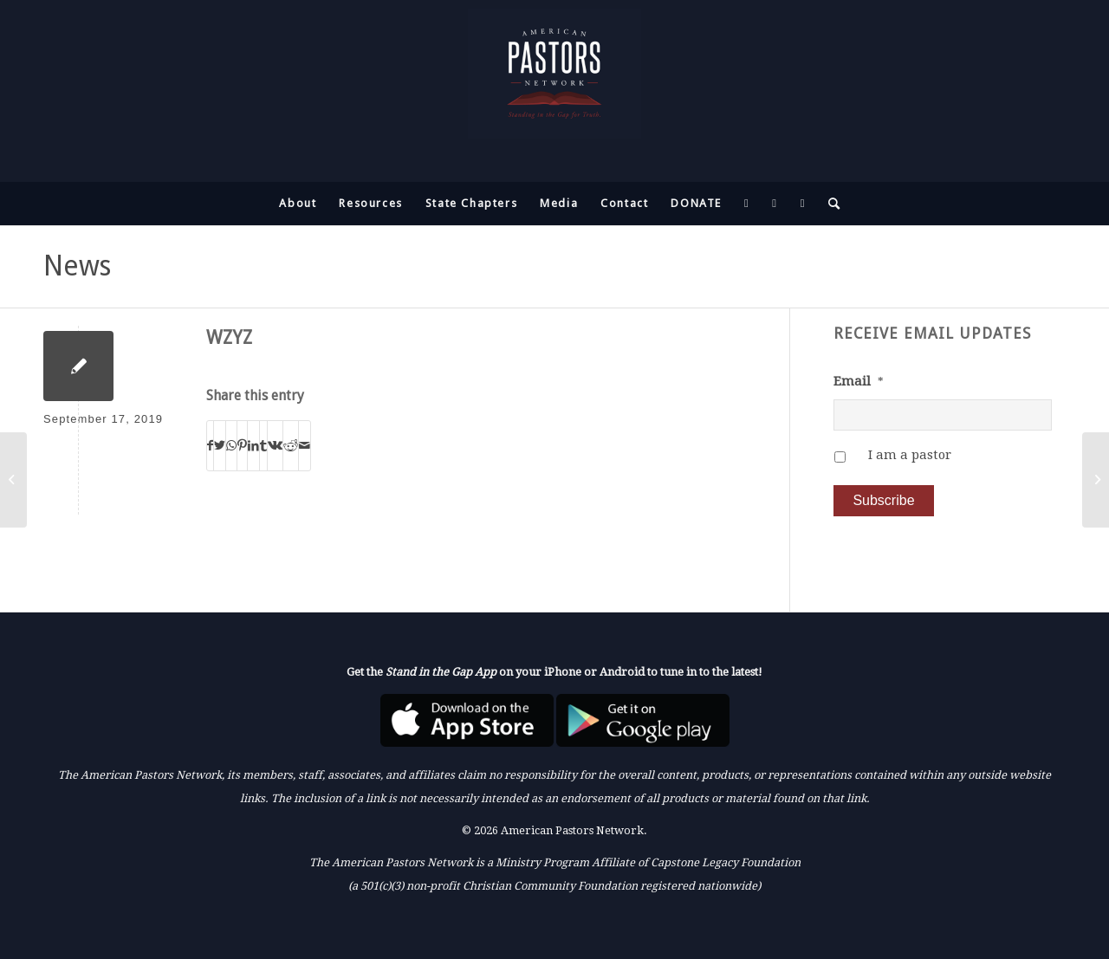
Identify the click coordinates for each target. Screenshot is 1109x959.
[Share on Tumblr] (263, 445)
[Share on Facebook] (210, 445)
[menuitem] (298, 203)
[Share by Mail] (304, 445)
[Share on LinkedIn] (253, 445)
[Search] (829, 203)
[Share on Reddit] (290, 445)
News (77, 265)
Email (858, 381)
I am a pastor (909, 455)
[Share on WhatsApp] (231, 445)
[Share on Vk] (275, 445)
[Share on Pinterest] (242, 445)
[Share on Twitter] (219, 445)
